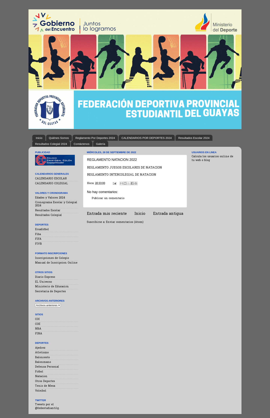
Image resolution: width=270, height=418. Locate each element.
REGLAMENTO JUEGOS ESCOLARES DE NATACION (124, 168)
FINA (38, 334)
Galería (100, 143)
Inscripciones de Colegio (52, 258)
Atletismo (42, 353)
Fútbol (39, 372)
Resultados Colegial (48, 215)
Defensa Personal (47, 367)
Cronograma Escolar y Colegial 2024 (56, 204)
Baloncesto (42, 358)
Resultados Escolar (47, 211)
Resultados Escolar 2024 (194, 137)
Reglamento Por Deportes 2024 (95, 137)
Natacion (41, 376)
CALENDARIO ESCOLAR (51, 179)
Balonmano (43, 362)
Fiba (38, 234)
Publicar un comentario (108, 198)
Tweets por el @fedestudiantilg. (47, 406)
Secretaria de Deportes (50, 292)
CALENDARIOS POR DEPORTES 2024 (147, 137)
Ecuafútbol (42, 229)
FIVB (38, 244)
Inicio (39, 137)
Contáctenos (81, 143)
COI (37, 319)
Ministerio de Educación (52, 287)
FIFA (38, 239)
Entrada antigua (168, 214)
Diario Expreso (45, 277)
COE (37, 324)
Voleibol (40, 391)
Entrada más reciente (107, 214)
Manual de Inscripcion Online (56, 263)
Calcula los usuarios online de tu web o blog (212, 158)
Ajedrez (40, 348)
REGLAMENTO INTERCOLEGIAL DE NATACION (121, 175)
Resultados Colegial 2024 (51, 143)
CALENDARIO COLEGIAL (51, 184)
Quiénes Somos (59, 137)
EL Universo (43, 282)
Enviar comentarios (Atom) (124, 222)
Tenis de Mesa (45, 386)
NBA (38, 329)
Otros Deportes (45, 381)
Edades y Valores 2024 (50, 198)
